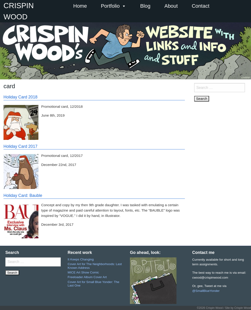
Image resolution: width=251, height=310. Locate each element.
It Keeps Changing (81, 259)
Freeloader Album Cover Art (87, 277)
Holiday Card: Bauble (22, 195)
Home (80, 6)
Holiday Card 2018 (20, 97)
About (171, 6)
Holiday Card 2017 (20, 146)
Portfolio (113, 6)
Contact (200, 6)
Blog (145, 6)
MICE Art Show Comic (83, 272)
